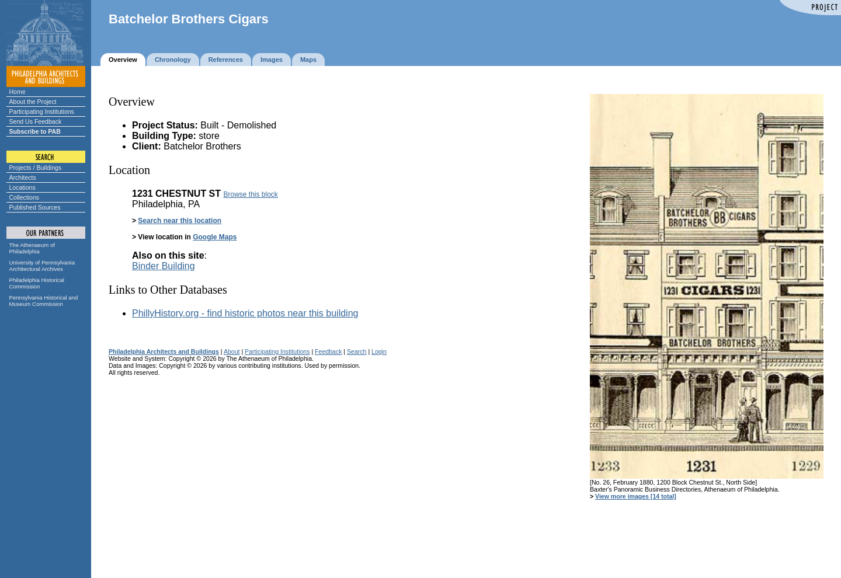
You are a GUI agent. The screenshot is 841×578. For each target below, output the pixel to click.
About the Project (33, 101)
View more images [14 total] (635, 496)
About (232, 351)
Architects (22, 177)
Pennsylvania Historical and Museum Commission (43, 300)
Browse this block (250, 194)
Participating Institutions (41, 111)
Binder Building (163, 266)
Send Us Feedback (35, 121)
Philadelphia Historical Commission (36, 283)
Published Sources (35, 207)
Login (379, 351)
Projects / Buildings (35, 167)
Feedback (328, 351)
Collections (24, 197)
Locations (22, 187)
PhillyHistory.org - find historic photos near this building (245, 313)
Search (356, 351)
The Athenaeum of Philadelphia (32, 248)
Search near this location (179, 221)
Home (17, 91)
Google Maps (215, 237)
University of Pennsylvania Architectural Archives (42, 265)
